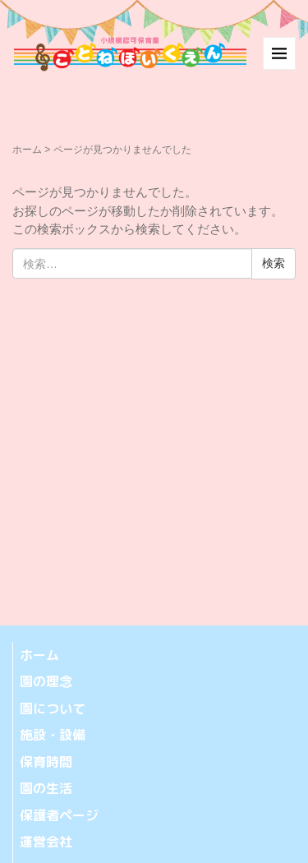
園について (52, 708)
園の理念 (46, 681)
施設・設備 (52, 735)
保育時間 (46, 762)
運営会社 (46, 842)
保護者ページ (59, 815)
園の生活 (46, 788)
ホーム (27, 149)
